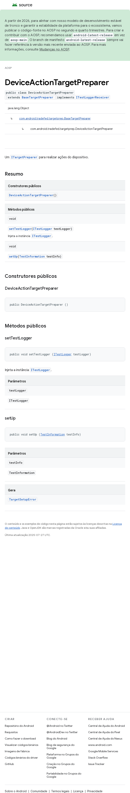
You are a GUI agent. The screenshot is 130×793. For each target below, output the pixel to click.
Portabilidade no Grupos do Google (64, 775)
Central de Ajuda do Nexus (105, 738)
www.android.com (100, 745)
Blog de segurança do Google (60, 746)
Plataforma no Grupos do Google (63, 756)
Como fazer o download (20, 738)
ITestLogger (42, 229)
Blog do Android (57, 738)
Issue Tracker (96, 764)
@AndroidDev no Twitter (62, 732)
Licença (78, 791)
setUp (13, 256)
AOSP (8, 68)
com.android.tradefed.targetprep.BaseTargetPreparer (55, 118)
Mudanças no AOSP (54, 50)
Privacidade (94, 791)
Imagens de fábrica (17, 751)
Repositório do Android (19, 726)
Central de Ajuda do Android (106, 726)
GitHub (9, 764)
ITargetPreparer (24, 157)
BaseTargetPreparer (37, 97)
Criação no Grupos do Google (60, 765)
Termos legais (60, 791)
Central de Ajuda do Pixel (104, 732)
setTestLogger (20, 229)
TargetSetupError (22, 499)
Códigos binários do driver (21, 757)
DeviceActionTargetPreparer (31, 195)
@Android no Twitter (60, 726)
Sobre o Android (16, 791)
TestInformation (32, 256)
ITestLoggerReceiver (92, 97)
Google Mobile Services (103, 751)
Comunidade (39, 791)
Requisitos (11, 732)
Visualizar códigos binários (21, 745)
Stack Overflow (98, 757)
